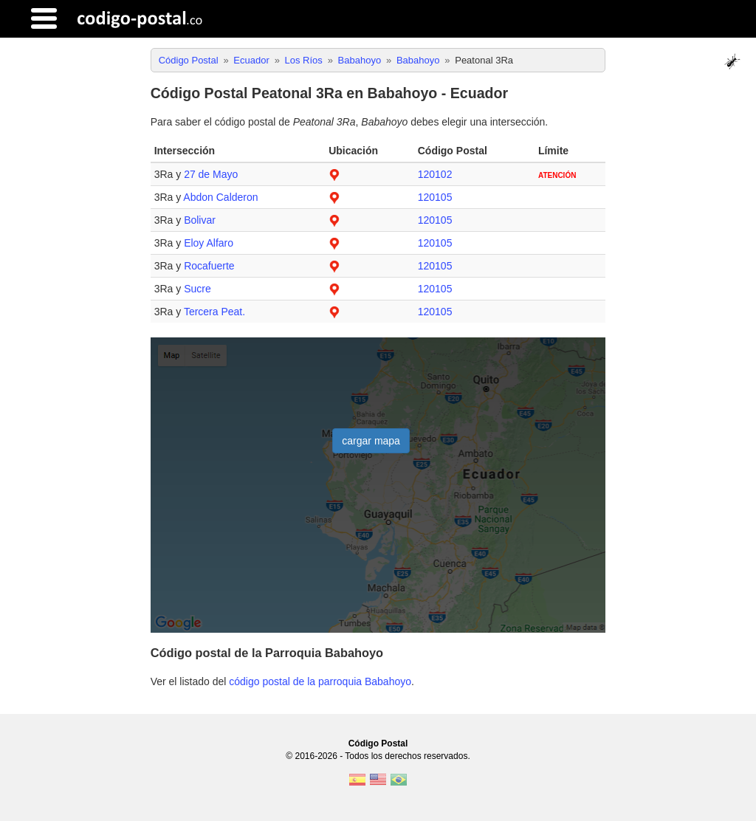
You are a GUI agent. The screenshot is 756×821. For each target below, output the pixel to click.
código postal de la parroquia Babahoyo (320, 681)
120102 (435, 174)
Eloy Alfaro (208, 243)
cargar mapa (371, 441)
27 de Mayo (211, 174)
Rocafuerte (209, 266)
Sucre (197, 289)
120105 (435, 197)
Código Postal (378, 743)
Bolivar (200, 220)
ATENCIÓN (557, 175)
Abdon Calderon (220, 197)
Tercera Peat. (214, 311)
